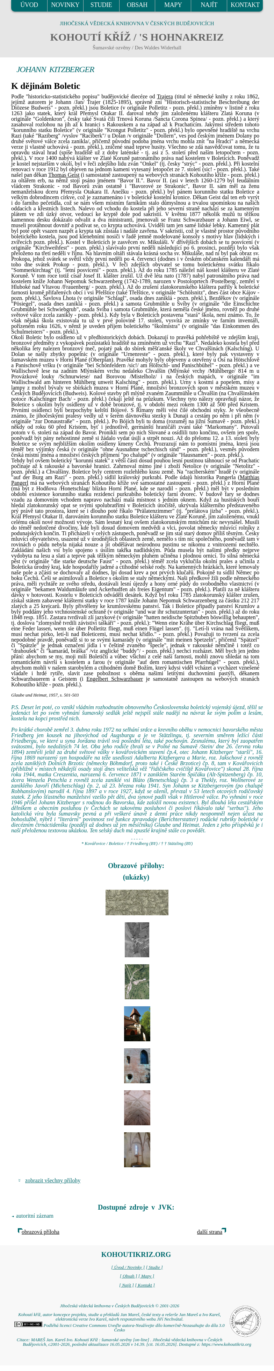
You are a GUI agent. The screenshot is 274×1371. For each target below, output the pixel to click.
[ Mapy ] (146, 1276)
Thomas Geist (63, 175)
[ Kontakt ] (145, 1285)
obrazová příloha (40, 1232)
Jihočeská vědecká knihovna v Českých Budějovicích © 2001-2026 (119, 1305)
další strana (209, 1232)
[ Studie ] (154, 1267)
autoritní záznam (34, 1216)
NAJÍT (209, 4)
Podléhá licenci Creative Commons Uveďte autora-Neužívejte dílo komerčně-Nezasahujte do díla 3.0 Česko (119, 1327)
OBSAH (137, 4)
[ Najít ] (126, 1285)
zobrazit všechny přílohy (52, 1180)
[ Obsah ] (128, 1276)
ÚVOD (29, 4)
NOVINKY (65, 4)
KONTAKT (245, 4)
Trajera (165, 96)
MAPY (173, 4)
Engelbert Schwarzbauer (114, 679)
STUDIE (101, 4)
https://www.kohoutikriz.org (226, 1344)
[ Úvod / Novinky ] (128, 1267)
